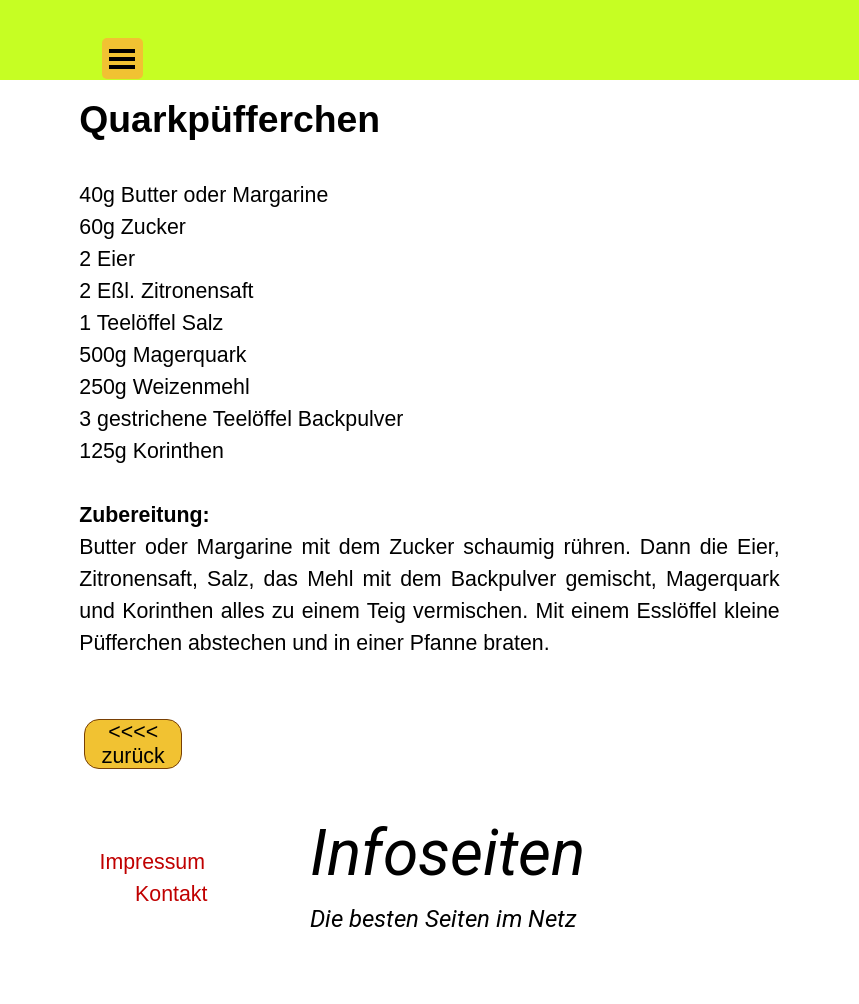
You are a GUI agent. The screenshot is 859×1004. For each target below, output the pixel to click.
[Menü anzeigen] (122, 58)
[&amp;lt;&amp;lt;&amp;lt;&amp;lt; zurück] (133, 744)
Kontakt (171, 894)
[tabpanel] (429, 397)
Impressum (152, 862)
